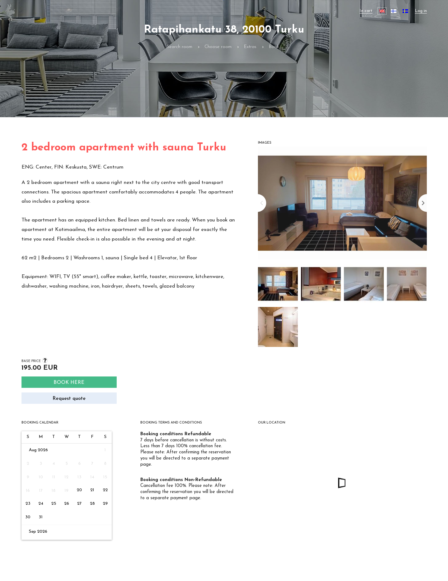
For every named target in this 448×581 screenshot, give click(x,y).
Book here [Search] (68, 382)
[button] (277, 285)
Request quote (69, 398)
